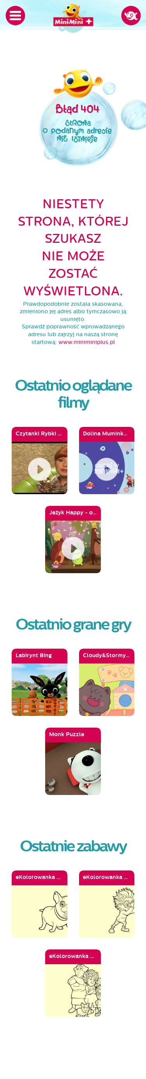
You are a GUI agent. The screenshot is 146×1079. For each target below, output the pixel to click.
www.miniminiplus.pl (86, 342)
